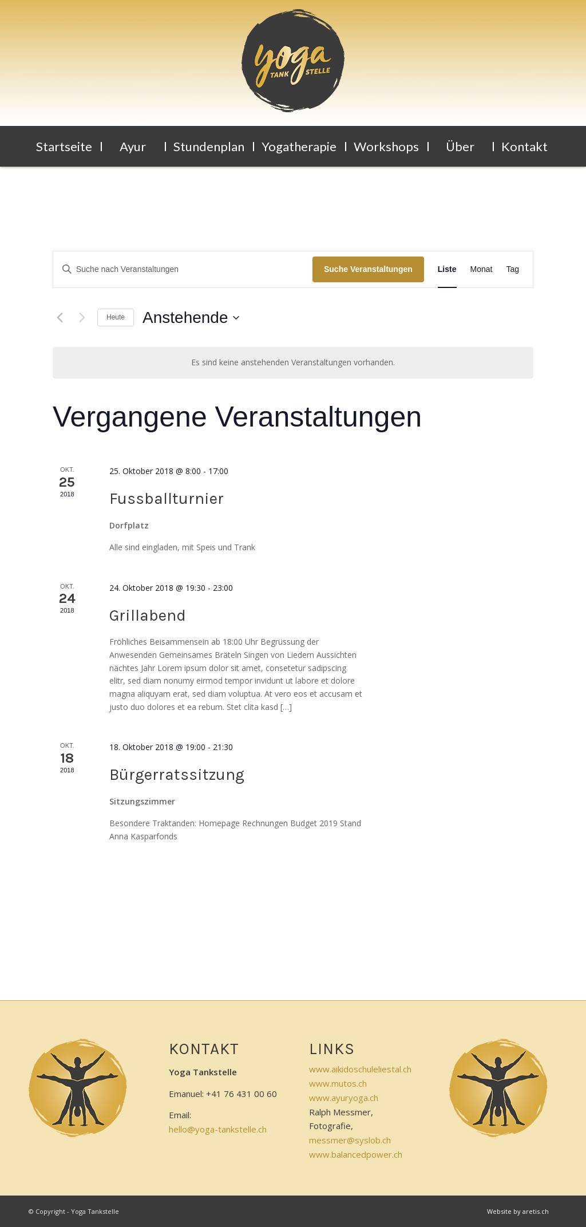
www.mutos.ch (338, 1083)
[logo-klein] (293, 67)
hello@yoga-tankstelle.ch (218, 1129)
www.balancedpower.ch (355, 1154)
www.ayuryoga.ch (343, 1097)
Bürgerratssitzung (176, 774)
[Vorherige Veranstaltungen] (59, 318)
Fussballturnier (166, 498)
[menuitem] (65, 147)
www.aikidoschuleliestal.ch (360, 1069)
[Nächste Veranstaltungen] (82, 318)
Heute (115, 317)
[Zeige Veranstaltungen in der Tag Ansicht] (512, 269)
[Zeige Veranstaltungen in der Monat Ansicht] (481, 269)
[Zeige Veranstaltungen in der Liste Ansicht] (447, 269)
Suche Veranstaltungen (368, 269)
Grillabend (147, 615)
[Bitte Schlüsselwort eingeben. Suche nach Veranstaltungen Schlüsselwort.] (182, 269)
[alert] (293, 362)
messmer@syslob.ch (350, 1140)
